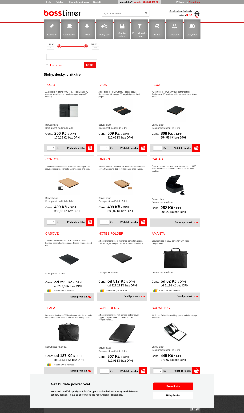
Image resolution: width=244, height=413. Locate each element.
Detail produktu (81, 296)
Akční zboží (57, 65)
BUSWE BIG (161, 308)
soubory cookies (59, 395)
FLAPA (50, 308)
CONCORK (53, 159)
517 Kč (94, 44)
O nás (48, 2)
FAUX (103, 84)
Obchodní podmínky (79, 2)
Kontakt (97, 2)
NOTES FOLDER (111, 233)
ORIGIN (104, 159)
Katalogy (60, 2)
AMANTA (158, 233)
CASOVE (52, 233)
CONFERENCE (110, 308)
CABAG (157, 159)
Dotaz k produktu (187, 222)
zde (120, 395)
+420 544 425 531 (151, 2)
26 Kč (51, 44)
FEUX (156, 84)
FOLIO (50, 84)
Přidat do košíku (80, 148)
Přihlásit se (182, 2)
